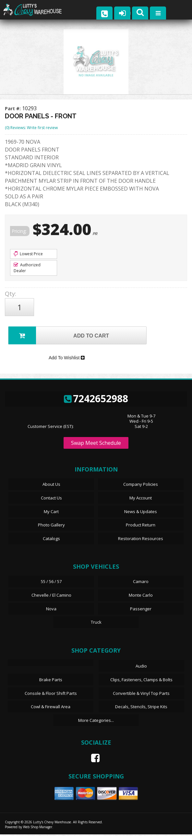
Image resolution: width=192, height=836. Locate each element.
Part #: (13, 108)
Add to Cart (58, 335)
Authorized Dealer (27, 267)
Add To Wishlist (67, 358)
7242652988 (96, 399)
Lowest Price (28, 254)
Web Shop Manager (37, 828)
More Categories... (96, 721)
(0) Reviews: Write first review (31, 127)
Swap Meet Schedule (96, 444)
